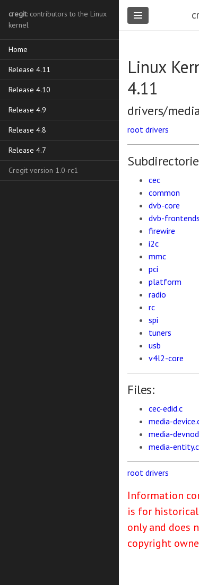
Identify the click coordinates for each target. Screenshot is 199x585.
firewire (162, 230)
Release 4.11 (29, 69)
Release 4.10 (29, 89)
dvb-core (164, 205)
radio (157, 294)
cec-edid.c (166, 408)
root (135, 129)
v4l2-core (166, 358)
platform (165, 281)
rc (152, 307)
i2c (154, 243)
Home (18, 49)
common (164, 192)
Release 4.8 (27, 130)
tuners (160, 332)
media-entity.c (174, 446)
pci (153, 269)
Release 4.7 (27, 150)
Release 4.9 (27, 110)
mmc (157, 256)
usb (155, 345)
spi (153, 320)
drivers (157, 129)
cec (154, 179)
